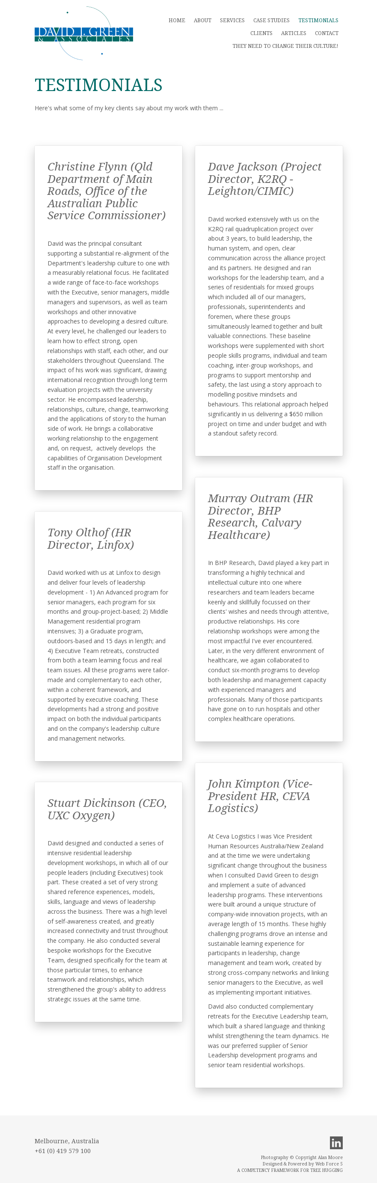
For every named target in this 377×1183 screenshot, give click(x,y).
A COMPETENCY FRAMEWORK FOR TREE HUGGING (290, 1170)
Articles (293, 33)
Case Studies (271, 21)
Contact (326, 33)
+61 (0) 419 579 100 (63, 1151)
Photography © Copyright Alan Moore (302, 1157)
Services (232, 21)
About (202, 21)
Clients (261, 33)
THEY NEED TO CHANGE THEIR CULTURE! (285, 46)
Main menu (84, 33)
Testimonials (318, 21)
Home (177, 21)
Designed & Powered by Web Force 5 (303, 1164)
